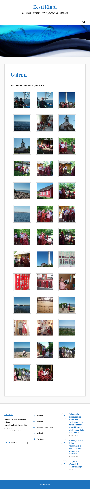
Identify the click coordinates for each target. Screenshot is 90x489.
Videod (40, 433)
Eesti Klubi (45, 6)
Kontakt (40, 439)
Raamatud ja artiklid (45, 427)
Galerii (19, 74)
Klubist (40, 415)
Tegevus (40, 421)
